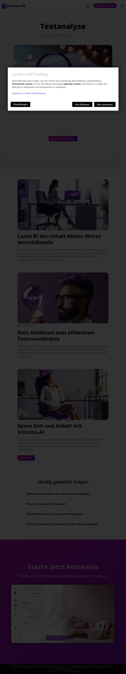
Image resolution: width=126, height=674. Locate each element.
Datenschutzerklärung (35, 93)
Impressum (17, 93)
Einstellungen (20, 104)
